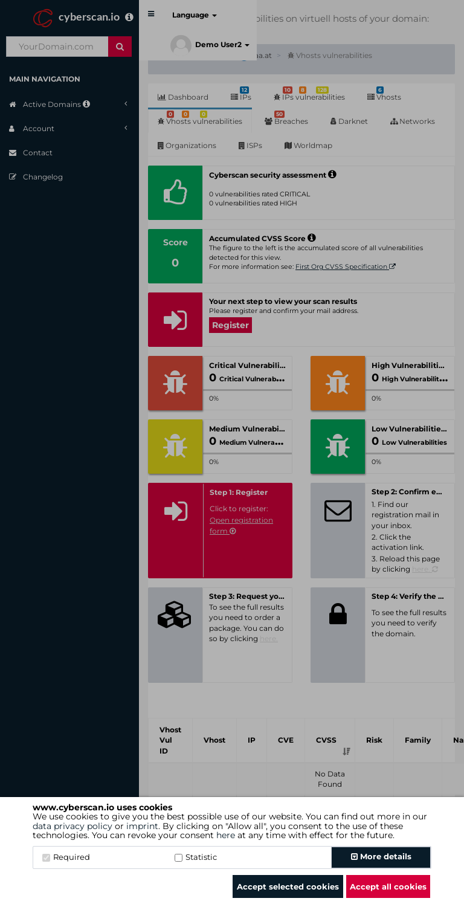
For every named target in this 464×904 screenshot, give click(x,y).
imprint (142, 826)
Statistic (196, 857)
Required (66, 857)
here (225, 835)
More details (381, 856)
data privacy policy (72, 826)
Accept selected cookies (288, 886)
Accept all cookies (388, 886)
